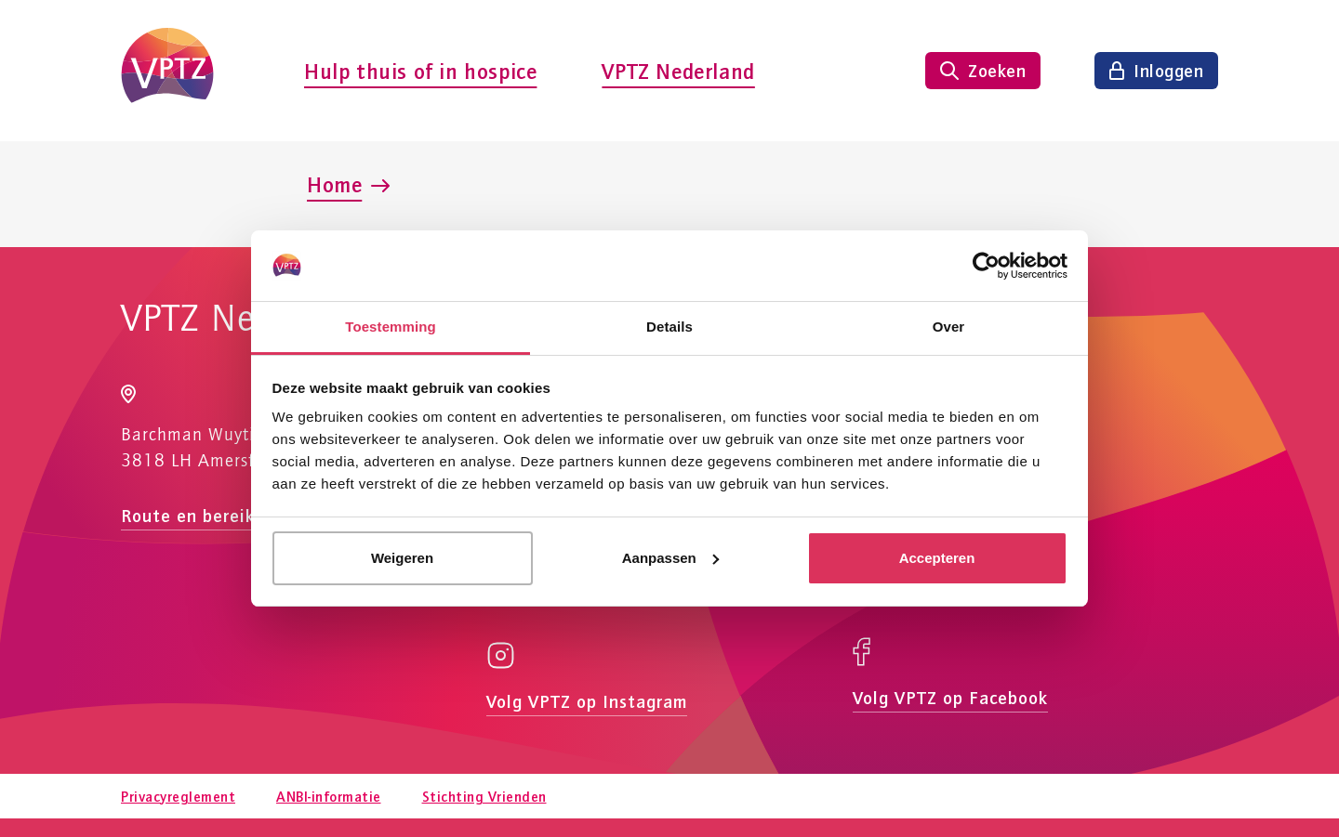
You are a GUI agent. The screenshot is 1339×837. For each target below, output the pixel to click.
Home (334, 184)
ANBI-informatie (328, 796)
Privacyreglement (178, 796)
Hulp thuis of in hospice (420, 71)
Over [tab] (949, 326)
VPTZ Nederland (678, 71)
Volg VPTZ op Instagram (586, 701)
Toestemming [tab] (390, 326)
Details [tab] (669, 326)
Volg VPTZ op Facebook (950, 697)
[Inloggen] (1156, 70)
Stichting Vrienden (484, 796)
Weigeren (402, 558)
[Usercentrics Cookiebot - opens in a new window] (986, 266)
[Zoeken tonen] (983, 70)
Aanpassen (670, 558)
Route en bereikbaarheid (225, 515)
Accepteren (937, 558)
